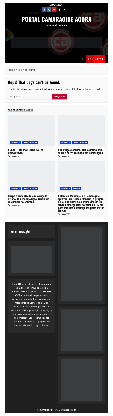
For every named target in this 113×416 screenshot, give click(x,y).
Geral (25, 142)
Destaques (15, 142)
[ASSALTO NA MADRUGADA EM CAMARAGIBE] (31, 130)
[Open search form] (83, 59)
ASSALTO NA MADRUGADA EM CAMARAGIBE (25, 151)
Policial (33, 142)
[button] (9, 59)
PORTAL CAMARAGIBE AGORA (56, 19)
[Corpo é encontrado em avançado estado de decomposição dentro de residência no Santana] (31, 176)
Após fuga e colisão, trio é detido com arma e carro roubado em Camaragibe (80, 151)
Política (76, 188)
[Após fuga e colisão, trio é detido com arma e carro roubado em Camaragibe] (81, 130)
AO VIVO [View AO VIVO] (94, 59)
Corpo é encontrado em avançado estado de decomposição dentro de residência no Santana (28, 199)
